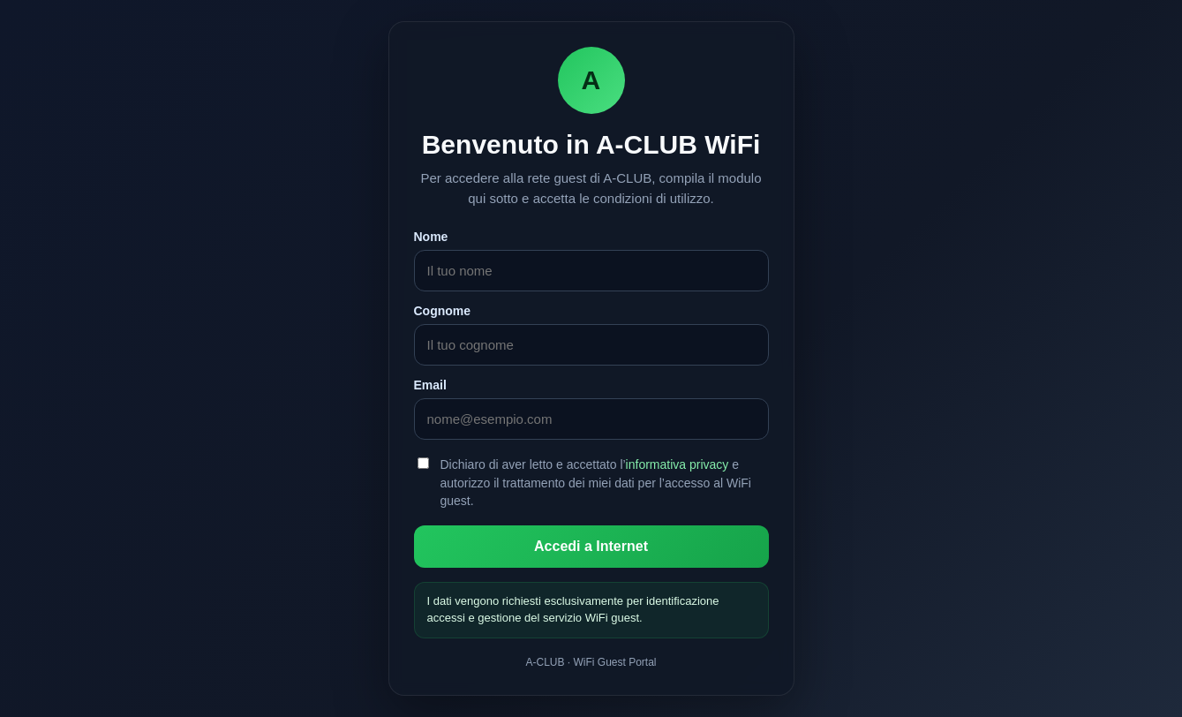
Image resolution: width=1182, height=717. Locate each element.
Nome (431, 237)
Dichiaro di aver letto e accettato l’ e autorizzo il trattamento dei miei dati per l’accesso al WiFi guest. (595, 482)
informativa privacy (677, 464)
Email (430, 385)
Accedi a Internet (591, 546)
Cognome (442, 311)
